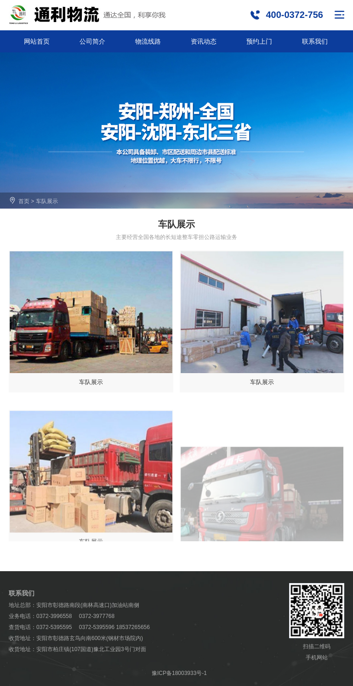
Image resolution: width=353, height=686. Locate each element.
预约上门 (259, 41)
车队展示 (47, 201)
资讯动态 (203, 41)
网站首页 (37, 41)
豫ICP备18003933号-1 (179, 673)
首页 (23, 201)
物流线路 (148, 41)
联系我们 (315, 41)
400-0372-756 (294, 15)
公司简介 (92, 41)
